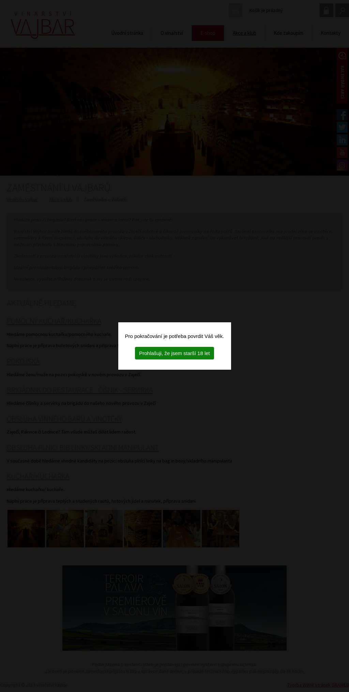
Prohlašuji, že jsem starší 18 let (174, 353)
